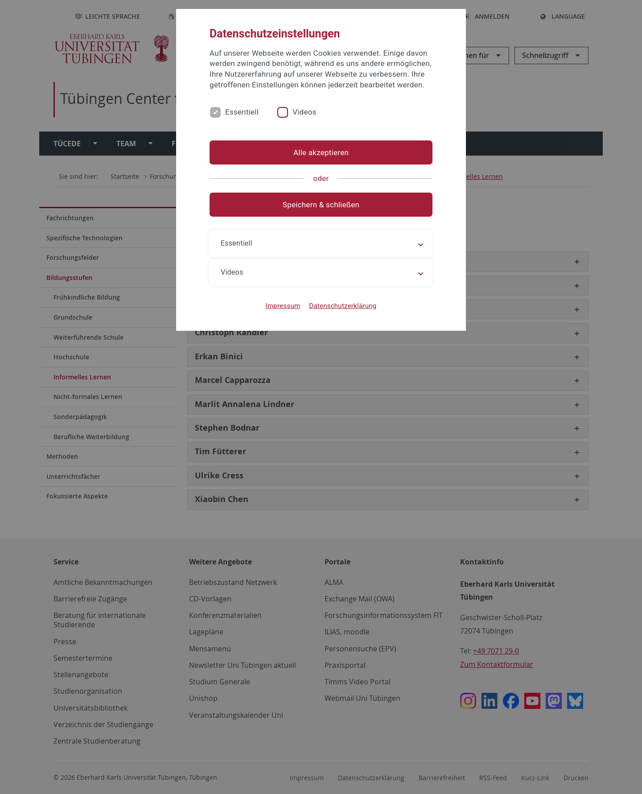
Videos (304, 111)
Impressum (283, 306)
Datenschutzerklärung (342, 306)
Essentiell (242, 111)
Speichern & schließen (321, 204)
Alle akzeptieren (321, 152)
